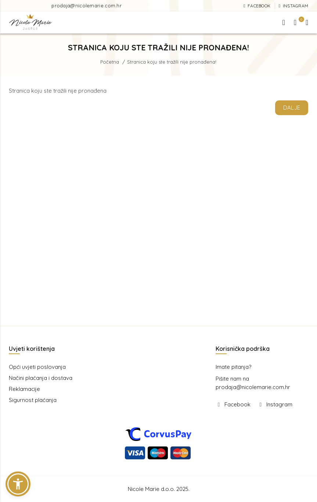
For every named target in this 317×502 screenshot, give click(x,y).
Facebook (237, 404)
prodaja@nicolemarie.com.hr (86, 5)
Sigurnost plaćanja (33, 399)
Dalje (291, 107)
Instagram (279, 404)
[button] (18, 484)
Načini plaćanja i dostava (40, 377)
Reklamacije (24, 388)
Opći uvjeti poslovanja (37, 366)
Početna (109, 62)
